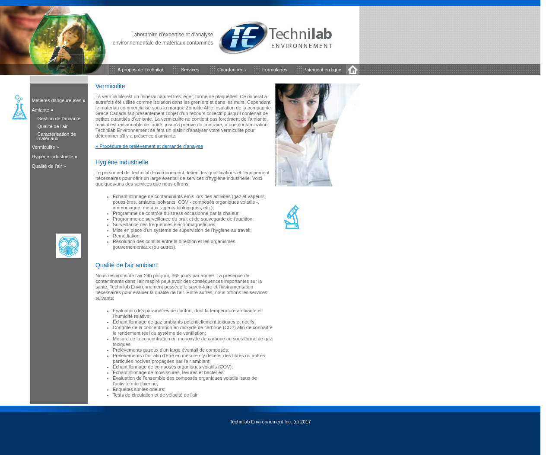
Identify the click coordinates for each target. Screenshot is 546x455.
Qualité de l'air (47, 166)
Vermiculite (43, 147)
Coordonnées (231, 69)
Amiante (43, 109)
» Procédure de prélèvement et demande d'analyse (149, 146)
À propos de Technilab (141, 69)
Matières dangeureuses (57, 100)
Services (190, 69)
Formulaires (274, 69)
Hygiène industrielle (52, 156)
